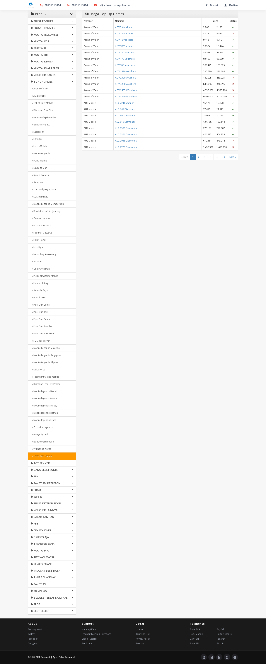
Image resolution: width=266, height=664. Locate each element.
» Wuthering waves (41, 448)
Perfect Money (224, 634)
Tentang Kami (35, 629)
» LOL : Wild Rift (39, 196)
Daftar (231, 5)
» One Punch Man (40, 268)
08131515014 (50, 5)
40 (223, 157)
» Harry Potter (38, 239)
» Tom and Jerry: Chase (43, 189)
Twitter (31, 634)
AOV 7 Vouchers (123, 27)
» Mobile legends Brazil (43, 420)
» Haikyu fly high (39, 434)
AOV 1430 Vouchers (125, 71)
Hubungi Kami (89, 629)
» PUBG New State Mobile (44, 275)
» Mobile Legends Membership (47, 203)
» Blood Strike (38, 297)
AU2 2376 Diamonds (126, 134)
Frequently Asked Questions (96, 634)
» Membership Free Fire (43, 117)
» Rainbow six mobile (42, 441)
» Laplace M (37, 131)
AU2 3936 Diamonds (126, 140)
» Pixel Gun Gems (40, 319)
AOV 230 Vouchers (124, 52)
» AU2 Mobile (38, 95)
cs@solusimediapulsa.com (113, 5)
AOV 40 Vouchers (124, 39)
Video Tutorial (89, 638)
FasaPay (221, 638)
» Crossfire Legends (41, 427)
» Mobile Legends (40, 153)
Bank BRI (194, 643)
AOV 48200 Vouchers (126, 96)
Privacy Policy (143, 638)
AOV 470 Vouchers (124, 58)
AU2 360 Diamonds (125, 115)
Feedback (87, 643)
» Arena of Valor (40, 88)
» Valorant (36, 261)
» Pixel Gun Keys (39, 312)
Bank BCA (195, 629)
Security (140, 643)
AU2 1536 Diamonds (126, 128)
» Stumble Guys (39, 290)
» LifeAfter (36, 139)
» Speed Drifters (40, 175)
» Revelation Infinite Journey (45, 211)
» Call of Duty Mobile (42, 103)
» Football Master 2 (41, 232)
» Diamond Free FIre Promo (46, 384)
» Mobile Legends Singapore (46, 355)
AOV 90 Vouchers (124, 46)
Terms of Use (143, 634)
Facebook (33, 638)
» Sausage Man (39, 167)
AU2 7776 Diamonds (126, 147)
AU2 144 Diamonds (125, 109)
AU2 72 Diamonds (124, 103)
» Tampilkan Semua (41, 456)
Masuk (212, 5)
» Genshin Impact (40, 124)
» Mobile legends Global (44, 391)
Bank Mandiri (197, 634)
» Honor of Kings (40, 283)
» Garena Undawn (40, 218)
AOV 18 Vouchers (124, 33)
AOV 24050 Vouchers (126, 90)
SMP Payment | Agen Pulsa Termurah (55, 657)
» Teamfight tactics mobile (45, 376)
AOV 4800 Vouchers (125, 84)
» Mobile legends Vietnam (45, 412)
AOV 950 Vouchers (124, 65)
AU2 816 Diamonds (125, 121)
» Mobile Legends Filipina (44, 362)
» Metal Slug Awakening (43, 254)
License (140, 629)
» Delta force (38, 369)
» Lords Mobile (39, 146)
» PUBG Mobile (39, 160)
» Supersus (37, 182)
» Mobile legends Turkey (44, 405)
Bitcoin (220, 643)
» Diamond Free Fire (42, 110)
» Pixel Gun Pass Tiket (42, 333)
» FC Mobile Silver (40, 340)
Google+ (32, 643)
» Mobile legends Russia (44, 398)
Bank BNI (194, 638)
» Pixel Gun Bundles (41, 326)
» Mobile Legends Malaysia (45, 348)
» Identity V (37, 247)
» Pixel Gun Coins (40, 304)
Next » (232, 157)
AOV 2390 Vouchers (125, 77)
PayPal (220, 629)
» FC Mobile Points (41, 225)
